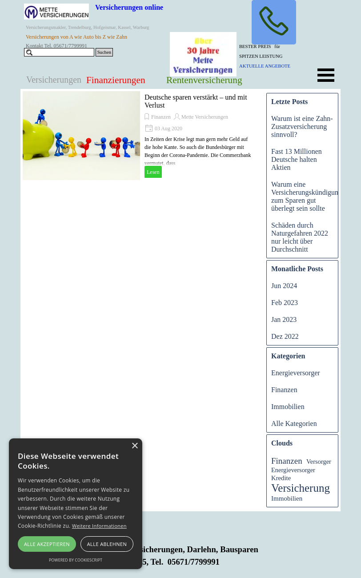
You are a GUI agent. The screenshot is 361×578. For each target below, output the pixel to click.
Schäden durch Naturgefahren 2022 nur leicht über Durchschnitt (299, 237)
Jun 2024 (284, 285)
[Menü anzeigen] (326, 75)
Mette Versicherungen (204, 117)
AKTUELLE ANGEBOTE (264, 66)
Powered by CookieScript (75, 560)
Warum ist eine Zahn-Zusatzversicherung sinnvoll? (302, 126)
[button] (274, 22)
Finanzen (161, 117)
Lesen (153, 172)
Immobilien (288, 406)
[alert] (75, 503)
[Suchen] (59, 52)
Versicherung (300, 488)
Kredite (281, 478)
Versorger (318, 461)
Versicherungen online (129, 7)
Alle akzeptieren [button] (47, 544)
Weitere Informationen (99, 525)
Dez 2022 (285, 336)
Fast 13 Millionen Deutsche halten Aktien (296, 159)
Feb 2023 (284, 302)
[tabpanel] (272, 55)
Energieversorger (295, 373)
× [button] (134, 446)
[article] (140, 135)
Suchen (104, 52)
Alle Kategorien (294, 423)
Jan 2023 (284, 319)
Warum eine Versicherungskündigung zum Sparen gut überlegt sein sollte (306, 196)
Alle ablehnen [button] (107, 544)
